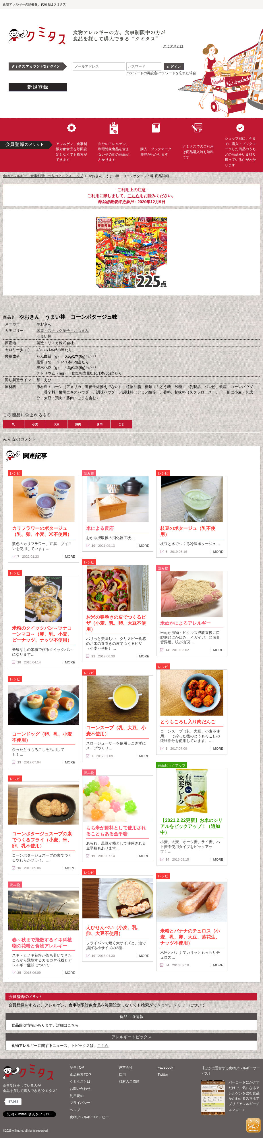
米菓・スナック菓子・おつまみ (62, 330)
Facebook (165, 1067)
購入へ (102, 305)
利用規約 (77, 1096)
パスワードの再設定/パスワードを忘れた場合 (161, 73)
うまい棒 (43, 336)
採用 (122, 1075)
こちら (133, 195)
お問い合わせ (80, 1089)
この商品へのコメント (160, 305)
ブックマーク (131, 305)
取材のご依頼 (129, 1082)
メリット (181, 1005)
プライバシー (80, 1103)
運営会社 (126, 1067)
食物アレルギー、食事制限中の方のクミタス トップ (43, 176)
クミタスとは (173, 46)
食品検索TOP (80, 1075)
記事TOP (77, 1067)
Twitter (163, 1075)
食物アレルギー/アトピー (89, 1117)
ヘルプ (75, 1110)
